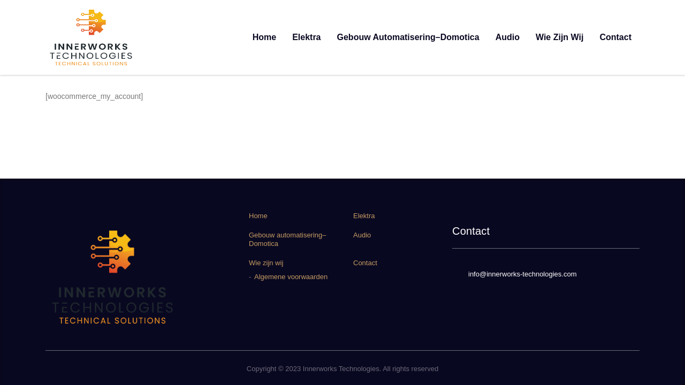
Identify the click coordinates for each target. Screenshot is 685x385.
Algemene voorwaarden (291, 277)
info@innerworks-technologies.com (522, 274)
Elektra (306, 37)
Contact (615, 37)
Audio (508, 37)
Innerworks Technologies (341, 369)
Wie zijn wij (559, 37)
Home (264, 37)
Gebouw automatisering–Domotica (408, 37)
